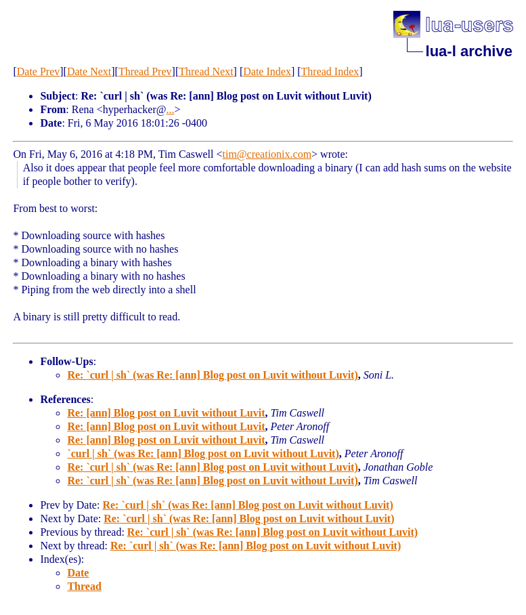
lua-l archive (469, 51)
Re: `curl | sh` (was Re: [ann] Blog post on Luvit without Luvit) (212, 375)
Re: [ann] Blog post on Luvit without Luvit (166, 413)
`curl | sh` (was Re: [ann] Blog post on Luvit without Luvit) (202, 453)
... (170, 109)
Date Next (89, 71)
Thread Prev (145, 71)
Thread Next (206, 71)
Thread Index (330, 71)
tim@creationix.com (266, 154)
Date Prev (38, 71)
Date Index (267, 71)
